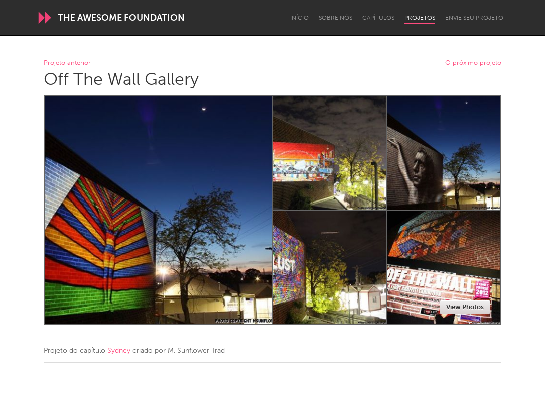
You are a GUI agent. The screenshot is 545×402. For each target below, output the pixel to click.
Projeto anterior (67, 63)
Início (299, 17)
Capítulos (378, 17)
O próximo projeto (473, 63)
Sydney (118, 350)
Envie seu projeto (474, 17)
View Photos (465, 307)
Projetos (419, 17)
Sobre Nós (335, 17)
